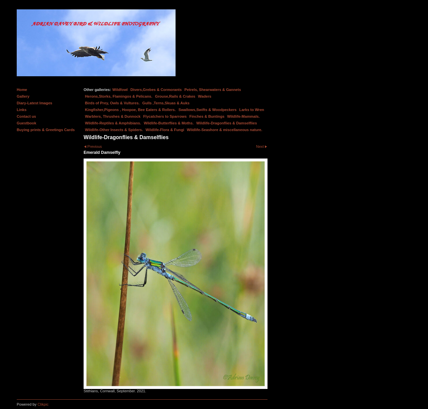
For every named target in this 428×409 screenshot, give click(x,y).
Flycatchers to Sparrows (165, 116)
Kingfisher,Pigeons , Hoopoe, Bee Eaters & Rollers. (130, 110)
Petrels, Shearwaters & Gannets (213, 90)
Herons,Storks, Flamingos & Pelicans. (118, 96)
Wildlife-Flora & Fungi (164, 130)
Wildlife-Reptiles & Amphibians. (113, 123)
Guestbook (26, 123)
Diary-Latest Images (34, 103)
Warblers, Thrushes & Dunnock (112, 116)
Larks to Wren (251, 110)
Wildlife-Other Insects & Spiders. (114, 130)
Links (21, 110)
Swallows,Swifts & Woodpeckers (208, 110)
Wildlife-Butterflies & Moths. (169, 123)
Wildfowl (120, 90)
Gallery (23, 96)
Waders (204, 96)
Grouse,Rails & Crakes (175, 96)
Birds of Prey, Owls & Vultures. (112, 103)
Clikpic (42, 404)
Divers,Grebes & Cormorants (156, 90)
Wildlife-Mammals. (243, 116)
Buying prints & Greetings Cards (46, 130)
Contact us (26, 116)
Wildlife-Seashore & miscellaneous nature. (224, 130)
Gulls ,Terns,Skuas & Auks (166, 103)
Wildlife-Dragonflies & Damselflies (226, 123)
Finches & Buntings (206, 116)
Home (22, 90)
